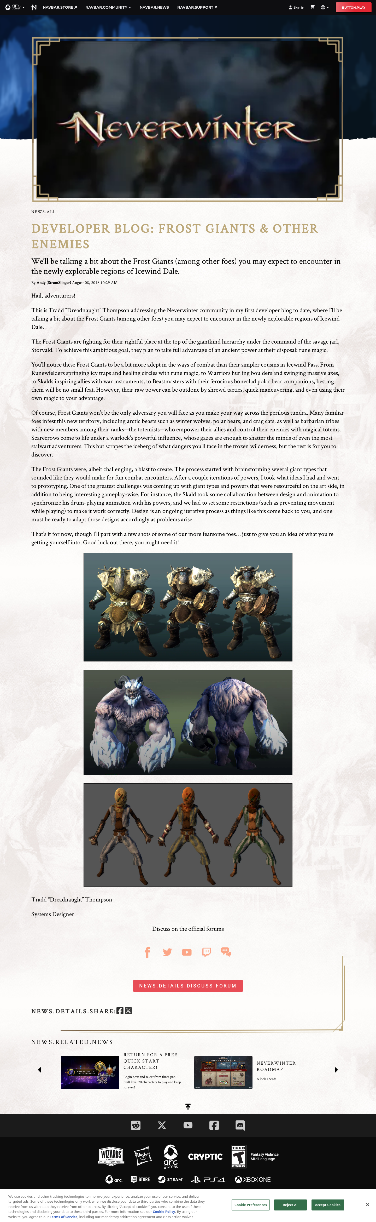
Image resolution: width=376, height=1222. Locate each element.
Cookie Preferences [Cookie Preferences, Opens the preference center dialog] (250, 1206)
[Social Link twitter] (162, 1125)
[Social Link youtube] (188, 1125)
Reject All (290, 1206)
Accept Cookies (327, 1206)
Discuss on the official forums (188, 928)
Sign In (296, 7)
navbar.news (154, 7)
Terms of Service (64, 1218)
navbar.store (60, 7)
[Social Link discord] (240, 1125)
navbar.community (108, 7)
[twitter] (128, 1011)
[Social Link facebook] (214, 1125)
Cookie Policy (164, 1213)
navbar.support (197, 7)
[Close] (367, 1206)
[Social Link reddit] (135, 1125)
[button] (15, 7)
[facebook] (120, 1011)
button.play (353, 7)
